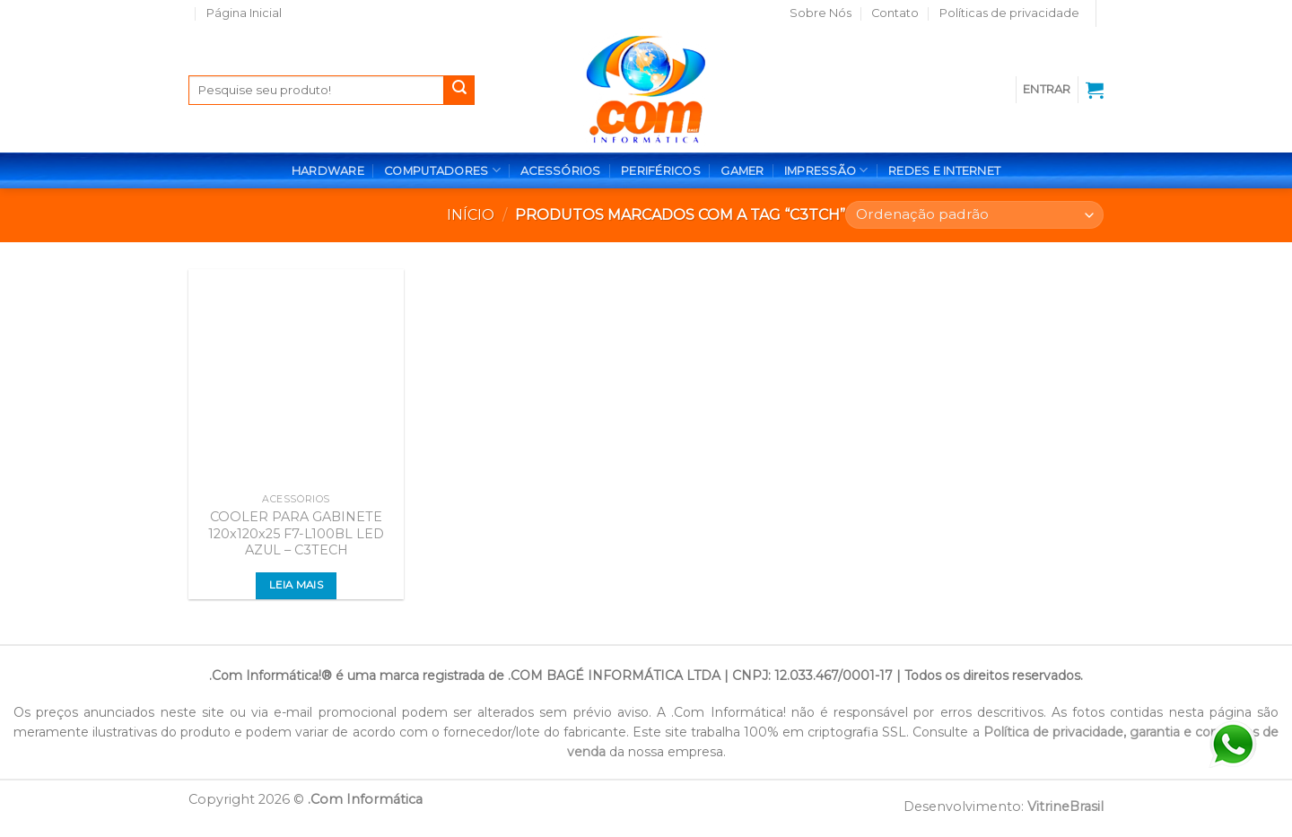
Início (470, 214)
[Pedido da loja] (974, 215)
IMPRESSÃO (826, 170)
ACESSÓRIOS (560, 171)
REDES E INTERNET (944, 171)
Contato (895, 13)
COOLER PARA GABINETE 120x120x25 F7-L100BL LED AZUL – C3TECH (296, 533)
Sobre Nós (820, 13)
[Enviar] (459, 90)
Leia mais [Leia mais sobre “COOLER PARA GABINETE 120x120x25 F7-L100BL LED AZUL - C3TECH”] (296, 585)
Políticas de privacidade (1009, 13)
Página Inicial (244, 13)
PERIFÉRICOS (661, 171)
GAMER (742, 171)
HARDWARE (328, 171)
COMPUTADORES (442, 170)
